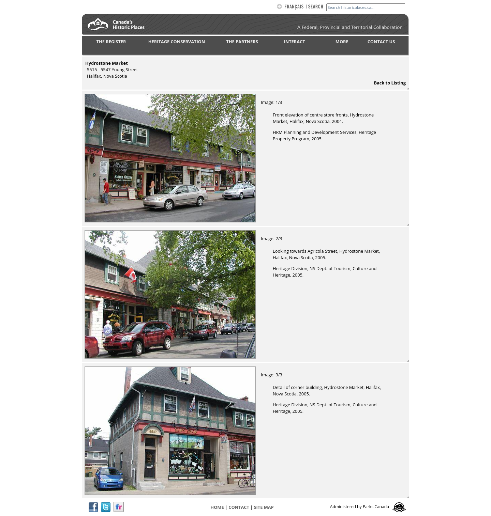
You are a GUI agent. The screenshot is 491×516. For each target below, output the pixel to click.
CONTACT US (381, 41)
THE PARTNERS (242, 41)
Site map (264, 507)
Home (217, 507)
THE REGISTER (111, 41)
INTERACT (294, 41)
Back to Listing (390, 83)
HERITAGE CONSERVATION (176, 41)
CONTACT (238, 507)
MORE (342, 41)
